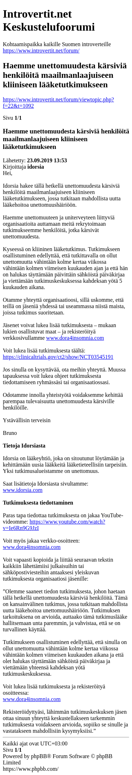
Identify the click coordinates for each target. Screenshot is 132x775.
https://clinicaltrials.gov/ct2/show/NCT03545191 (58, 357)
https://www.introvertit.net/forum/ (41, 51)
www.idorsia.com (23, 490)
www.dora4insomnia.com (75, 338)
